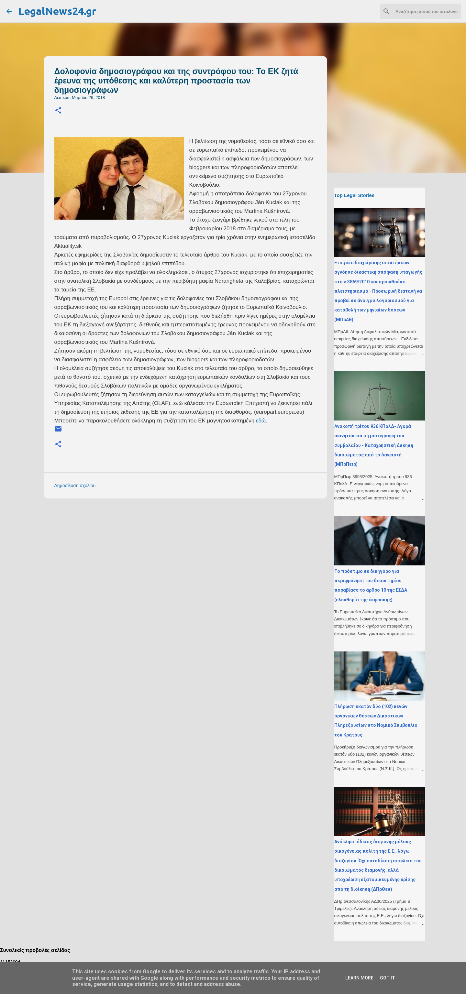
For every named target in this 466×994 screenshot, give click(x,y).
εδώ (261, 421)
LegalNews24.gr (57, 11)
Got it (387, 977)
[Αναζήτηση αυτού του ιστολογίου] (427, 11)
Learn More (359, 977)
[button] (58, 110)
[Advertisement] (198, 548)
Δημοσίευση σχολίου (75, 485)
